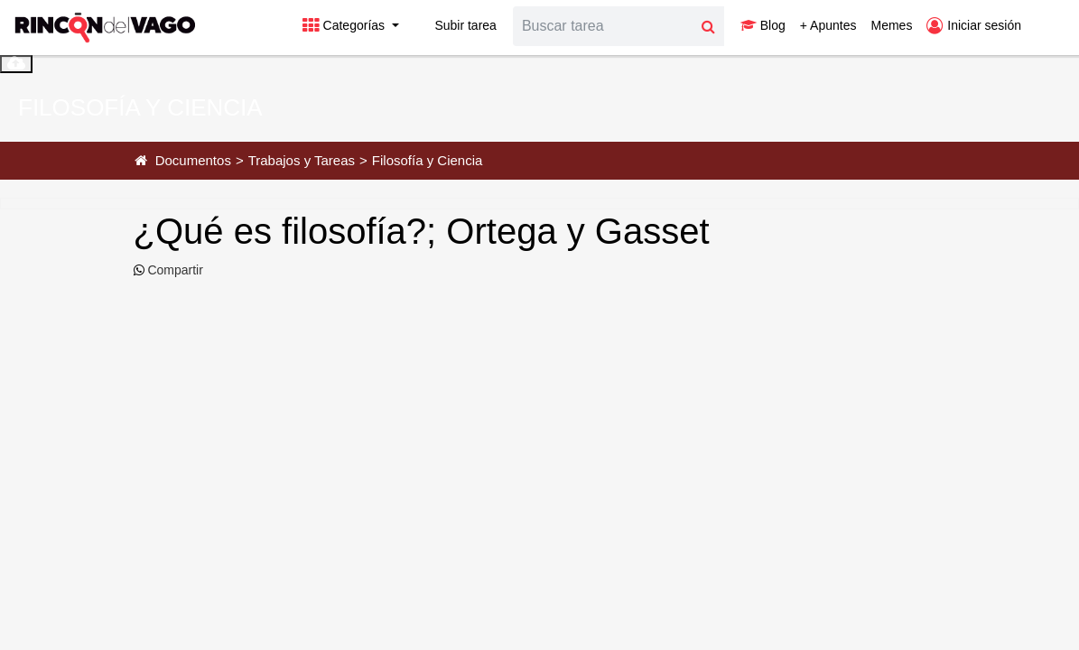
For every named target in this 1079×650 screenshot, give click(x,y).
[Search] (603, 26)
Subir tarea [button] (455, 25)
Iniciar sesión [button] (973, 25)
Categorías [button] (345, 25)
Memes (891, 25)
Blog (763, 25)
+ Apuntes (828, 25)
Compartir (173, 270)
